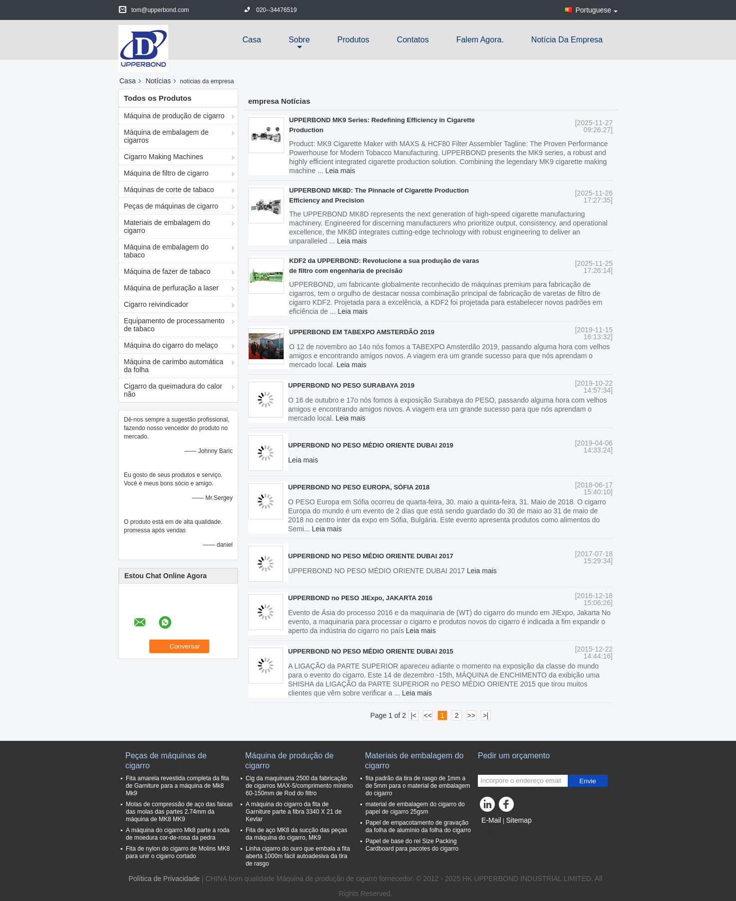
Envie (587, 781)
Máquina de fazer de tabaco (167, 271)
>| (486, 715)
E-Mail (491, 820)
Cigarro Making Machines (163, 157)
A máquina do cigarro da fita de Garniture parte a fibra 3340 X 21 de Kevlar (294, 812)
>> (471, 715)
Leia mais (340, 171)
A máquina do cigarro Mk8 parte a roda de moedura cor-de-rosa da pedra (177, 834)
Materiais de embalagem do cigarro (167, 226)
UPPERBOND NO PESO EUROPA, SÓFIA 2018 (358, 487)
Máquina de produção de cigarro (174, 116)
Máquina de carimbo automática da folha (173, 366)
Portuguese (596, 10)
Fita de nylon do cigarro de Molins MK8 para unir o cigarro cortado (178, 852)
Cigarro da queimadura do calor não (173, 390)
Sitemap (518, 820)
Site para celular (506, 833)
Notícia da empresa (567, 39)
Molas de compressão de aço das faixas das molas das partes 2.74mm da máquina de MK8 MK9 (179, 812)
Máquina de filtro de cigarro (166, 173)
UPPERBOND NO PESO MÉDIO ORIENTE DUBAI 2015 (370, 651)
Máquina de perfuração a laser (171, 288)
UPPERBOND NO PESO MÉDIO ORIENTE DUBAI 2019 (370, 445)
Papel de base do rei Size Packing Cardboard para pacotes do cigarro (412, 845)
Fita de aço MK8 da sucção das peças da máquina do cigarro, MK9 (296, 834)
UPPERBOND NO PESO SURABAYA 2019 (351, 385)
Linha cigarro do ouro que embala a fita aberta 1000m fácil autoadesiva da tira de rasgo (298, 856)
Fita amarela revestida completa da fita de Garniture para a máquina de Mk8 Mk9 (177, 786)
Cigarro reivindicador (156, 304)
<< (428, 715)
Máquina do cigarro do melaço (171, 345)
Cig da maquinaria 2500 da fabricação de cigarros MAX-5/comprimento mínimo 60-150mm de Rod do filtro (299, 786)
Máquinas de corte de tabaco (169, 190)
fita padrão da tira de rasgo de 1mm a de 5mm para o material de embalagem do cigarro (418, 786)
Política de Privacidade (164, 879)
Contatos (413, 39)
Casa (252, 39)
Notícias (158, 80)
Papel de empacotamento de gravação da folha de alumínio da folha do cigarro (418, 826)
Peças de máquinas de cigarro (171, 206)
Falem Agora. (480, 39)
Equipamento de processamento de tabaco (174, 325)
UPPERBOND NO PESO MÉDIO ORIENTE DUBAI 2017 (370, 556)
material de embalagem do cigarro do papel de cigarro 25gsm (415, 808)
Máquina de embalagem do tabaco (166, 251)
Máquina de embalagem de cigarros (166, 136)
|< (413, 715)
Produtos (353, 39)
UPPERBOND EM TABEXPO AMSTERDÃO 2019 (361, 332)
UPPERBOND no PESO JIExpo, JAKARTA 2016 (360, 598)
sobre (299, 39)
